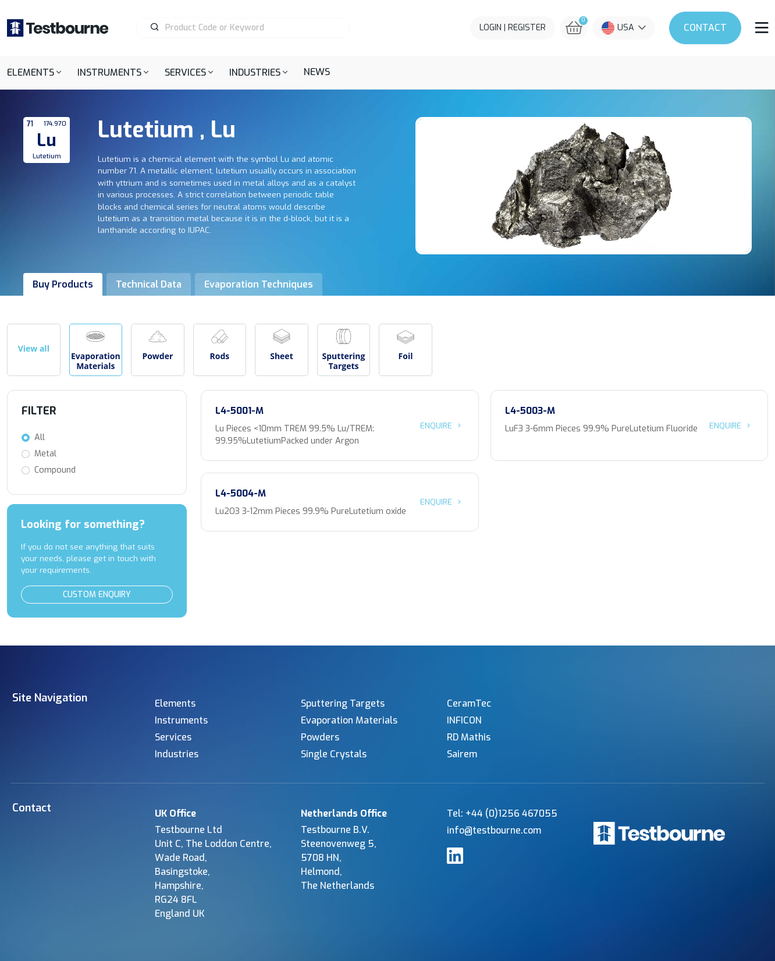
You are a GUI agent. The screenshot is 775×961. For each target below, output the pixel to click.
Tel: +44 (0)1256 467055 (502, 813)
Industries (176, 754)
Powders (320, 737)
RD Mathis (468, 737)
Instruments (181, 720)
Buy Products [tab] (63, 284)
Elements (175, 703)
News (317, 72)
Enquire (442, 425)
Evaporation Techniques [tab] (258, 284)
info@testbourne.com (494, 830)
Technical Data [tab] (149, 284)
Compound (55, 470)
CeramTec (469, 703)
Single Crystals (334, 754)
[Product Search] (247, 28)
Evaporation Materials (349, 720)
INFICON (464, 720)
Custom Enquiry (97, 594)
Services (173, 737)
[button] (34, 72)
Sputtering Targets (343, 703)
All (39, 437)
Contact (705, 28)
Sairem (462, 754)
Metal (45, 453)
